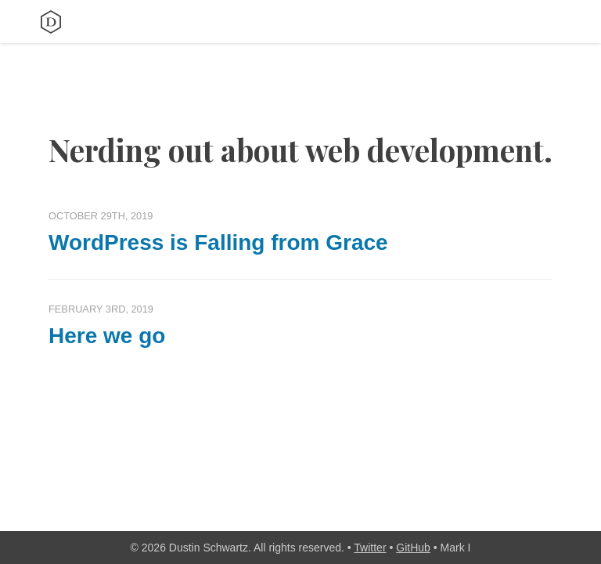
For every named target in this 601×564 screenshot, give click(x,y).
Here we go (107, 336)
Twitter (370, 547)
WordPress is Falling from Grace (218, 242)
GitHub (413, 547)
